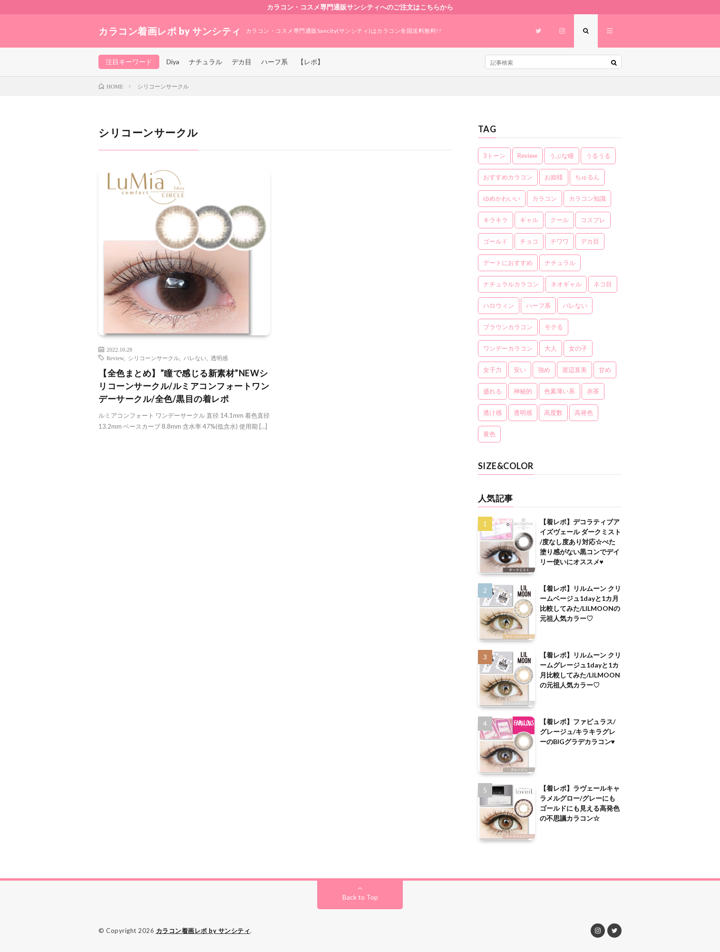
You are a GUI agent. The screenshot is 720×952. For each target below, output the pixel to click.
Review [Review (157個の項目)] (527, 155)
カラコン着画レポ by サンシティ (203, 930)
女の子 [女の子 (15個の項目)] (578, 348)
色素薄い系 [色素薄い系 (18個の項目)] (559, 391)
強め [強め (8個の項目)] (544, 369)
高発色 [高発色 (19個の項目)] (583, 412)
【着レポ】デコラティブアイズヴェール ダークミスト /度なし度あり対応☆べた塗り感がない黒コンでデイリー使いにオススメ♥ (580, 542)
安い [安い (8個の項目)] (520, 369)
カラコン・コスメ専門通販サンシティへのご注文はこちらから (360, 7)
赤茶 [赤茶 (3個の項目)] (593, 391)
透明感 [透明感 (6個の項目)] (523, 412)
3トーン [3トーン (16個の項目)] (494, 155)
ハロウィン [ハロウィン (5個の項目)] (498, 305)
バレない (195, 358)
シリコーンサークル (153, 358)
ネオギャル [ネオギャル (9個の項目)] (566, 284)
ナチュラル (205, 62)
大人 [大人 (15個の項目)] (551, 348)
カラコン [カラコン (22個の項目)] (544, 198)
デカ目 (242, 62)
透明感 (219, 358)
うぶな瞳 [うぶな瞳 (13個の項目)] (561, 155)
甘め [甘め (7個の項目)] (605, 369)
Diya (172, 62)
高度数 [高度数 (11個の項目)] (553, 412)
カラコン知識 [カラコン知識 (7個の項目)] (587, 198)
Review (115, 358)
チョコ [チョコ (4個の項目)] (529, 241)
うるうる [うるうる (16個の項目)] (598, 155)
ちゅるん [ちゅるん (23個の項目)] (587, 177)
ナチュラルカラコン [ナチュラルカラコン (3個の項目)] (511, 284)
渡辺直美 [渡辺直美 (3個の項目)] (574, 369)
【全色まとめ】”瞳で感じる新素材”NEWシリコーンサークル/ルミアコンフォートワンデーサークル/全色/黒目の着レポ (183, 386)
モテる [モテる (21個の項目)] (554, 327)
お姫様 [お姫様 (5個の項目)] (554, 177)
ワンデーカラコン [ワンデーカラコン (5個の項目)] (508, 348)
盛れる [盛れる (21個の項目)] (492, 391)
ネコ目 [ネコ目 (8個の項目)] (603, 284)
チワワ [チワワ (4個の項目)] (559, 241)
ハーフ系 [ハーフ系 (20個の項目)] (538, 305)
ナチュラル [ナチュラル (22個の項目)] (560, 262)
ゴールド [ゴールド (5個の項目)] (495, 241)
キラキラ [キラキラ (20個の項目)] (495, 220)
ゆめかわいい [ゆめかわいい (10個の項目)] (501, 198)
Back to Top (360, 897)
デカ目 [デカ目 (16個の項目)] (590, 241)
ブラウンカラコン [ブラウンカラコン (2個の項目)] (508, 327)
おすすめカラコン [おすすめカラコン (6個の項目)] (508, 177)
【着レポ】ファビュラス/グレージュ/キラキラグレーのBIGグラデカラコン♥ (577, 731)
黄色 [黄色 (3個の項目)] (489, 434)
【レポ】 (310, 62)
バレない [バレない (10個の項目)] (575, 305)
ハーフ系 (274, 62)
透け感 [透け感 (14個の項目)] (492, 412)
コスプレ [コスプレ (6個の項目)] (593, 220)
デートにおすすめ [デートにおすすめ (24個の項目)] (508, 262)
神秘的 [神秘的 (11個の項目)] (523, 391)
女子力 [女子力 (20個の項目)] (492, 369)
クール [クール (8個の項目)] (559, 220)
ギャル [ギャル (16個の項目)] (529, 220)
